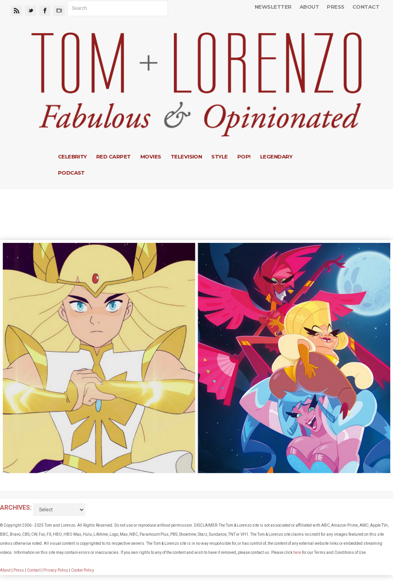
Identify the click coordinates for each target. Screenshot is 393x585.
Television (186, 156)
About (309, 7)
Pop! (244, 156)
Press (335, 7)
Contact (365, 7)
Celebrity (72, 156)
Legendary (276, 156)
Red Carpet (113, 156)
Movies (150, 156)
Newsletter (273, 7)
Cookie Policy (82, 570)
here (297, 552)
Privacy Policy (55, 570)
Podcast (71, 173)
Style (219, 156)
